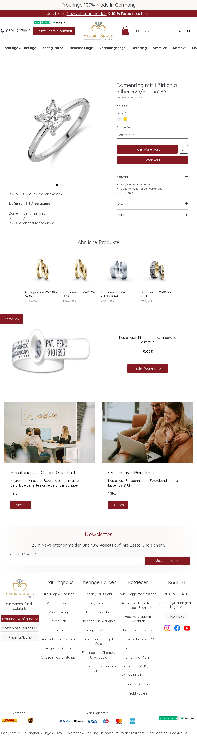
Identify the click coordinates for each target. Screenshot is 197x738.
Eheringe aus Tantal (98, 603)
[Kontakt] (177, 616)
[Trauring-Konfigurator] (20, 618)
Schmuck (59, 621)
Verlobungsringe (59, 603)
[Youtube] (187, 628)
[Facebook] (177, 628)
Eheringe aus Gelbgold (98, 630)
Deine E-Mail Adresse (20, 554)
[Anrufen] (2, 31)
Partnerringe (59, 630)
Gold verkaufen (138, 684)
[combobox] (152, 135)
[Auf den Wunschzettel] (184, 149)
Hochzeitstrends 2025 (138, 630)
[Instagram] (167, 628)
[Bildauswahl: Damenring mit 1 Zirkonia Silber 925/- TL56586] (57, 185)
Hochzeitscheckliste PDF (138, 639)
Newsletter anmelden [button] (87, 13)
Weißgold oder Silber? (138, 675)
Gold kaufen (138, 693)
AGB (188, 733)
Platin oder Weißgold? (138, 666)
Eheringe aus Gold (98, 594)
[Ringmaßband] (20, 637)
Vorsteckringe (59, 612)
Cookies (176, 733)
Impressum (109, 733)
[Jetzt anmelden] (167, 561)
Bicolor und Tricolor (138, 648)
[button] (125, 30)
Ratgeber (138, 582)
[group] (98, 278)
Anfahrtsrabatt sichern (59, 639)
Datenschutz (157, 733)
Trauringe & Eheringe (59, 594)
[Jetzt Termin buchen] (54, 31)
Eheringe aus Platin (98, 612)
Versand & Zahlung (83, 733)
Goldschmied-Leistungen (59, 657)
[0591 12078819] (18, 31)
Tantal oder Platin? (137, 657)
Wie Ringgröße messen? (138, 594)
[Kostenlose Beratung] (20, 628)
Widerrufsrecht (133, 733)
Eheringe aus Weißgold (98, 621)
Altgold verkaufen (59, 648)
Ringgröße (124, 127)
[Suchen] (149, 31)
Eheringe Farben (98, 582)
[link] (49, 472)
